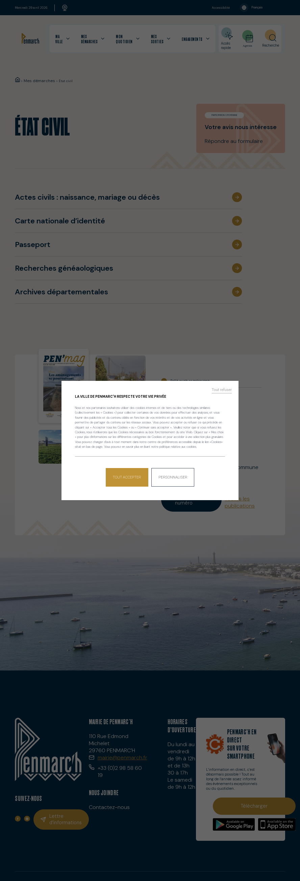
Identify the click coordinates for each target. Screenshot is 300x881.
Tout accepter (128, 474)
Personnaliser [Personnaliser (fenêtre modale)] (172, 474)
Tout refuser (224, 392)
